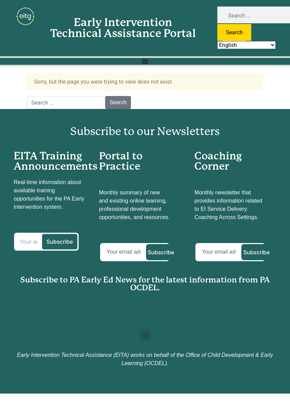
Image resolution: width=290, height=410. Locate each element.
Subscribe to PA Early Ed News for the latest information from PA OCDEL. (145, 283)
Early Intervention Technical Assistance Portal (123, 28)
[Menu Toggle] (145, 61)
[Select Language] (246, 45)
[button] (145, 335)
